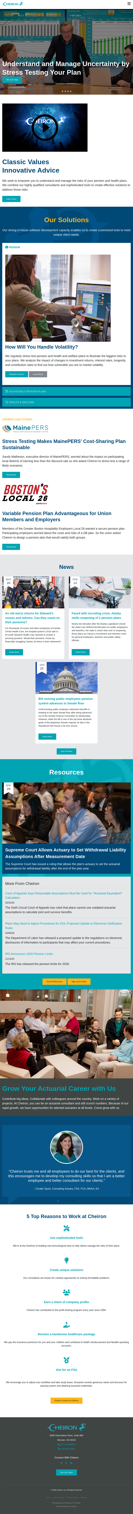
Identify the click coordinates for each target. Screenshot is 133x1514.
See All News (66, 751)
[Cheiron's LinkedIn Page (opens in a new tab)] (71, 1463)
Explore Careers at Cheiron (66, 1400)
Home (48, 1497)
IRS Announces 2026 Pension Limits (29, 954)
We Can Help (12, 80)
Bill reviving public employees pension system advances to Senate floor (65, 701)
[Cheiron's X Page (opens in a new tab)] (66, 1463)
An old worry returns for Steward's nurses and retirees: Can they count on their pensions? (32, 618)
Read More (11, 475)
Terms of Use (59, 1497)
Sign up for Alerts (79, 981)
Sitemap (84, 1497)
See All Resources (55, 981)
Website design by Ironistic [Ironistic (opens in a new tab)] (66, 1506)
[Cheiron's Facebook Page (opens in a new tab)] (61, 1463)
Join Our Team (66, 1472)
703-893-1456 (66, 1449)
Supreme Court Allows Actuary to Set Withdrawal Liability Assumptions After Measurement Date (65, 853)
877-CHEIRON (66, 1444)
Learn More (11, 199)
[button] (62, 91)
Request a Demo (16, 374)
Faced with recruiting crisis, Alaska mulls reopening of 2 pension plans (96, 615)
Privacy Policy (72, 1497)
